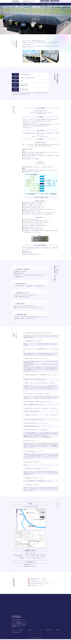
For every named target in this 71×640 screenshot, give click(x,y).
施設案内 (22, 4)
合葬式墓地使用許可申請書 (34, 580)
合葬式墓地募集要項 (33, 578)
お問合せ (55, 4)
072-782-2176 (19, 622)
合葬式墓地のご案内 (49, 4)
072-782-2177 (19, 623)
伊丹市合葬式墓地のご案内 (16, 632)
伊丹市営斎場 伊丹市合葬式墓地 (15, 1)
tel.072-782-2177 (54, 2)
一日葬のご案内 (42, 4)
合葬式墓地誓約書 (33, 585)
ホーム (15, 4)
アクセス (35, 4)
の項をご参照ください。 (36, 254)
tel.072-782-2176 (44, 2)
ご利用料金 (29, 4)
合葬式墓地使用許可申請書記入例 (36, 583)
